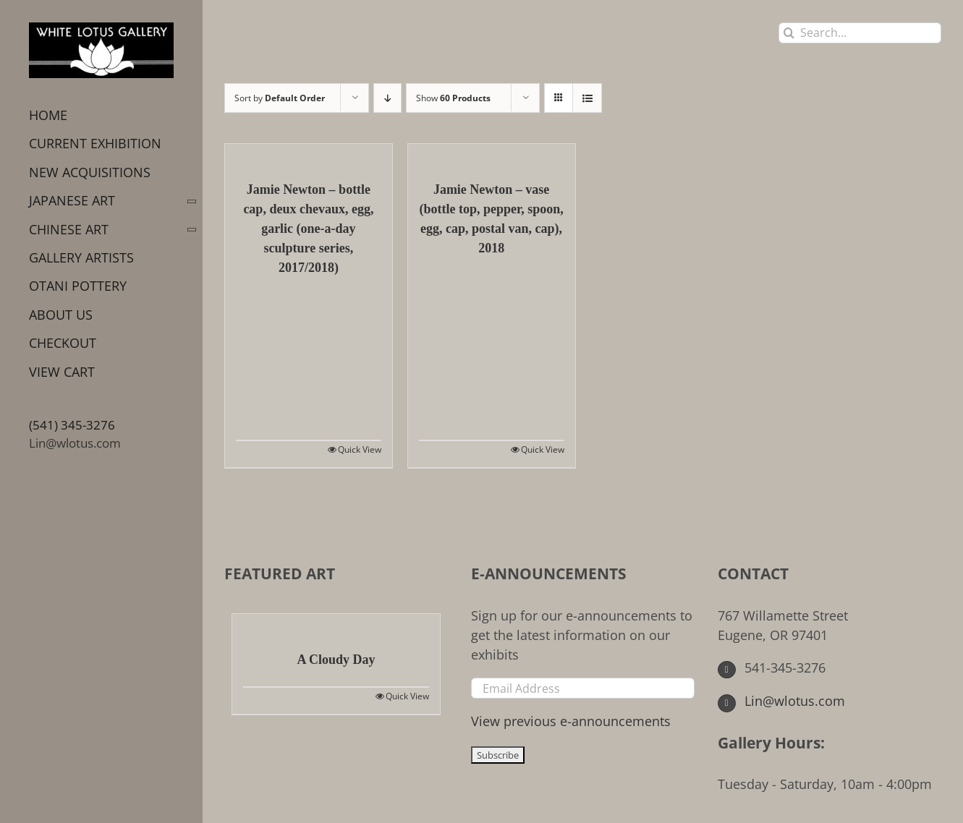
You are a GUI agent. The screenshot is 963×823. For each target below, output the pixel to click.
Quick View (359, 449)
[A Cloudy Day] (336, 625)
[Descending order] (387, 98)
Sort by (279, 98)
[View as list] (587, 98)
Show (453, 98)
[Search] (789, 32)
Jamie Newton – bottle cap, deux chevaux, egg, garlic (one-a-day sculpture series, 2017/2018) (308, 228)
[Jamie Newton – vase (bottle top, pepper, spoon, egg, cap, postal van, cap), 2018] (491, 155)
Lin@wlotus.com (75, 443)
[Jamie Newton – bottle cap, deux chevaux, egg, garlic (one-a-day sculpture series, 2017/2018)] (308, 155)
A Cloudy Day (336, 659)
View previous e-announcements (571, 721)
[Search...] (860, 32)
